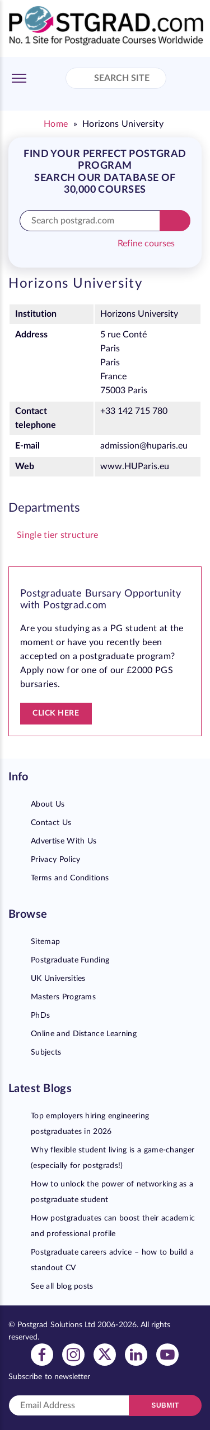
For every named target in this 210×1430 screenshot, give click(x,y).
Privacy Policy (55, 860)
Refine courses (146, 243)
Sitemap (45, 942)
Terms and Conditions (70, 878)
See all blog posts (62, 1286)
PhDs (40, 1015)
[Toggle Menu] (19, 78)
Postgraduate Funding (70, 960)
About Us (48, 804)
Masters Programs (63, 997)
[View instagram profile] (73, 1354)
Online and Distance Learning (84, 1034)
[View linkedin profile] (136, 1354)
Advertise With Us (63, 841)
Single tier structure (58, 535)
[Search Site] (83, 79)
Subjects (46, 1052)
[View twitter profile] (105, 1354)
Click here (56, 713)
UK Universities (58, 979)
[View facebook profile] (42, 1354)
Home (56, 124)
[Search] (175, 220)
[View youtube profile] (167, 1354)
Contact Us (51, 823)
